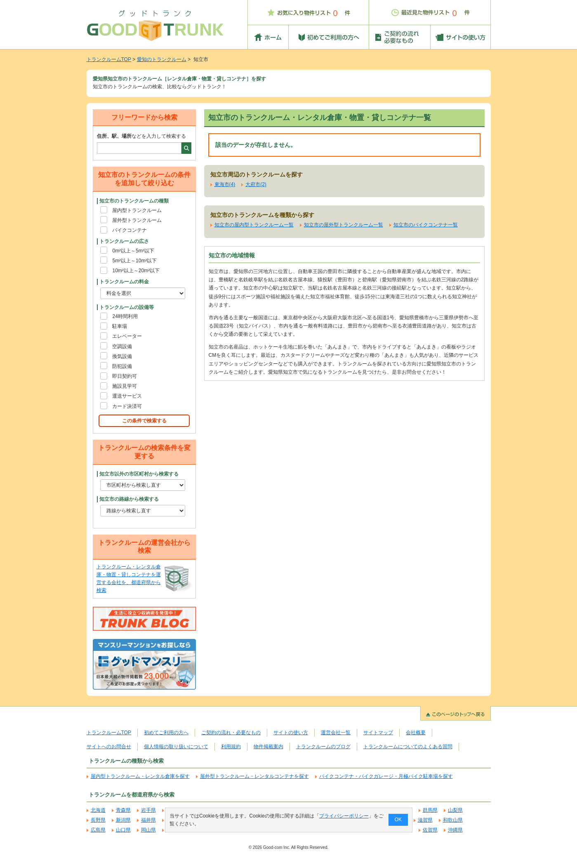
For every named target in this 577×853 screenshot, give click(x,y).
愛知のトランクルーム (161, 59)
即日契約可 (124, 376)
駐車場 (119, 326)
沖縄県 (455, 830)
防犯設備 (122, 366)
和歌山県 (453, 820)
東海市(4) (225, 184)
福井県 (148, 820)
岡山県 (148, 830)
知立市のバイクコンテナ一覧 (425, 225)
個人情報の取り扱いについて (176, 746)
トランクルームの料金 (124, 282)
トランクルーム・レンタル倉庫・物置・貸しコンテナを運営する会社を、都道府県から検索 (129, 579)
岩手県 (148, 810)
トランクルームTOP (109, 59)
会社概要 (416, 732)
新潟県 (123, 820)
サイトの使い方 (290, 732)
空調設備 (122, 346)
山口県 (123, 830)
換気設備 (122, 356)
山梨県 (455, 810)
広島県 (98, 830)
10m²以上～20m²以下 (136, 270)
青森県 (123, 810)
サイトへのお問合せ (109, 746)
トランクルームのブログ (323, 746)
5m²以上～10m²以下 (134, 261)
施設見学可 (124, 386)
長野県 (98, 820)
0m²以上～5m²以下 (133, 251)
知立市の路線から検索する (129, 499)
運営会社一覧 (336, 732)
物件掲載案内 (268, 746)
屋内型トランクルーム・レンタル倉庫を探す (140, 776)
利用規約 (231, 746)
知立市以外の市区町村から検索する (139, 474)
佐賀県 (430, 830)
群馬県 (430, 810)
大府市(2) (255, 184)
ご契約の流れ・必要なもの (231, 732)
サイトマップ (378, 732)
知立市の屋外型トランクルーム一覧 (343, 225)
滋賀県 (425, 820)
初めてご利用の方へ (166, 732)
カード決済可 (127, 406)
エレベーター (127, 336)
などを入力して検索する (141, 136)
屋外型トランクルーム (137, 220)
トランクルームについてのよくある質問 (407, 746)
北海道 (98, 810)
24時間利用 (124, 316)
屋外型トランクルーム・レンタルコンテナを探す (254, 776)
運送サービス (127, 396)
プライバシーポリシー (343, 816)
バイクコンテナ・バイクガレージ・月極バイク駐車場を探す (386, 776)
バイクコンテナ (129, 230)
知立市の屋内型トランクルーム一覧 (254, 225)
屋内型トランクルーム (137, 210)
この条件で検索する (144, 421)
